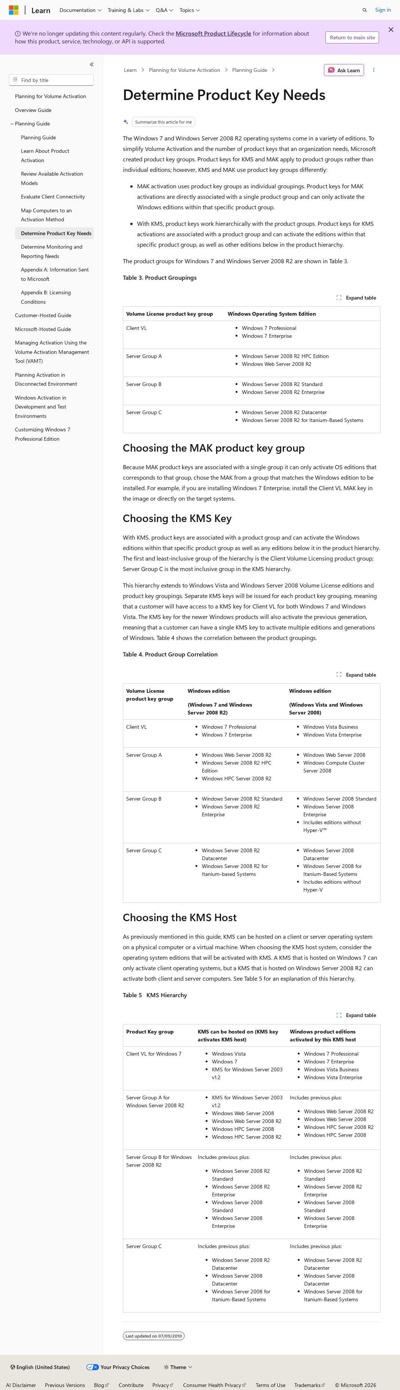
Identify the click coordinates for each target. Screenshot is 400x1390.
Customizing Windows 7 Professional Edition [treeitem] (42, 434)
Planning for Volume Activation (184, 69)
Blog (99, 1385)
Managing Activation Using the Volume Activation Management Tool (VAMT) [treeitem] (52, 351)
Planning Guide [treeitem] (38, 137)
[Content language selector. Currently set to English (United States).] (40, 1367)
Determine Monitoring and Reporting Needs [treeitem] (51, 251)
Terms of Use (270, 1385)
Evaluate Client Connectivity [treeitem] (53, 196)
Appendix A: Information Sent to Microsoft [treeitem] (55, 274)
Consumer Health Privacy (212, 1385)
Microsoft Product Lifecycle (213, 33)
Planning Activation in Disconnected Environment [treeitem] (46, 379)
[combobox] (51, 80)
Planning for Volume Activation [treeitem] (50, 96)
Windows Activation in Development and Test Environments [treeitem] (40, 406)
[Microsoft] (14, 10)
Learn (130, 69)
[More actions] (373, 70)
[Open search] (364, 10)
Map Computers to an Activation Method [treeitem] (46, 215)
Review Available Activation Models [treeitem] (52, 178)
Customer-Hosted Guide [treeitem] (43, 315)
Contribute (131, 1385)
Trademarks (307, 1385)
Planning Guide (249, 69)
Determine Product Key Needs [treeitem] (56, 233)
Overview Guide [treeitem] (33, 109)
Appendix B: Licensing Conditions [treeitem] (46, 297)
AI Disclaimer (21, 1385)
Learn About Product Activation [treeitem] (45, 155)
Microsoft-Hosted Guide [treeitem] (43, 329)
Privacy (160, 1385)
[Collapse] (92, 64)
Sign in (383, 9)
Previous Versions (65, 1385)
